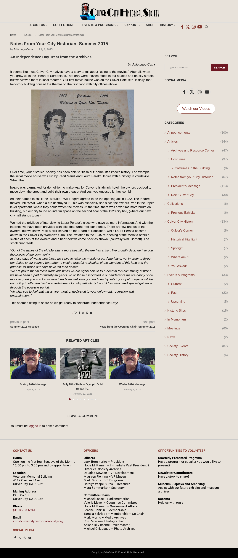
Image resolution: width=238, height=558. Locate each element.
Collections (63, 25)
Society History (197, 355)
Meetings (197, 328)
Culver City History (197, 221)
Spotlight (199, 248)
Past (199, 293)
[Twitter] (187, 25)
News (197, 337)
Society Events (197, 346)
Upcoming (199, 301)
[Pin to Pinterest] (87, 312)
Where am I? (199, 257)
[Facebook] (182, 25)
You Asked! (199, 266)
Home (13, 35)
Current (199, 284)
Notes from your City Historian (199, 177)
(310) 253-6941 (24, 510)
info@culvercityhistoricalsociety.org (38, 521)
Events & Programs (99, 25)
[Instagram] (194, 25)
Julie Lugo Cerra (23, 49)
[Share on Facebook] (79, 312)
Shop (150, 25)
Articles (27, 35)
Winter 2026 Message (132, 384)
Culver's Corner (199, 230)
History (166, 25)
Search (219, 67)
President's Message (199, 186)
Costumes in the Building (201, 168)
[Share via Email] (91, 312)
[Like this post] (75, 312)
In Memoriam (197, 319)
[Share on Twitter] (83, 312)
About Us (37, 25)
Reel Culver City (199, 195)
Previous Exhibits (199, 213)
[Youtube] (199, 25)
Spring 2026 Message (33, 384)
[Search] (206, 25)
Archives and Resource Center (199, 150)
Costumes (199, 159)
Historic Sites (197, 310)
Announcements (197, 132)
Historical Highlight (199, 239)
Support (131, 25)
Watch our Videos (196, 109)
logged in (35, 426)
